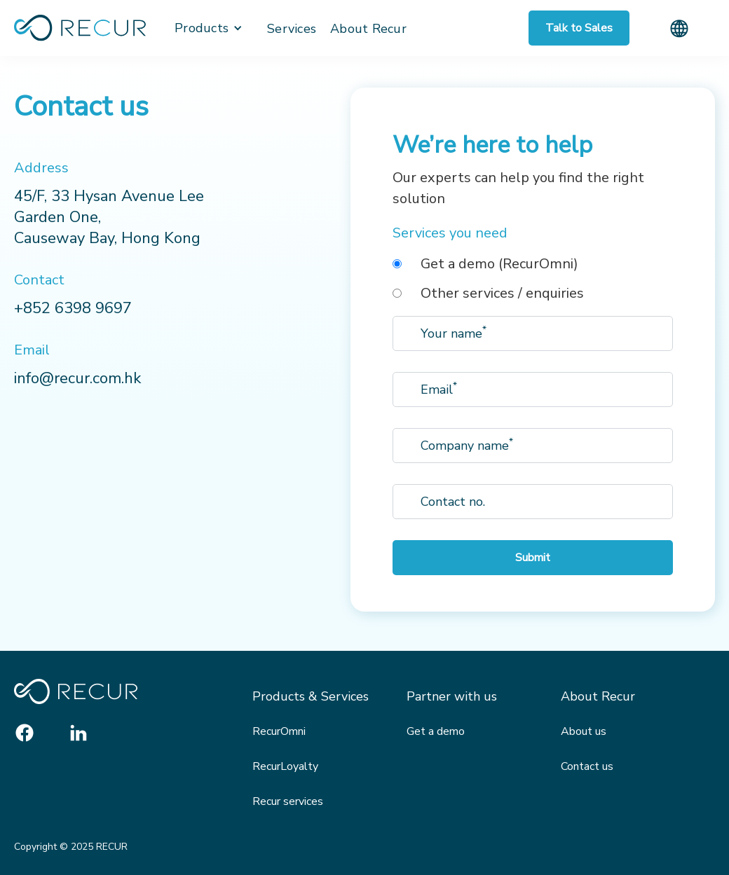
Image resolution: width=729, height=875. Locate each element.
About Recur (368, 29)
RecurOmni (279, 731)
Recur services (287, 801)
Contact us (587, 766)
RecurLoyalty (285, 766)
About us (583, 731)
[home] (80, 28)
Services (291, 29)
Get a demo (436, 731)
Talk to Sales (579, 28)
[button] (209, 28)
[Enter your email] (533, 333)
